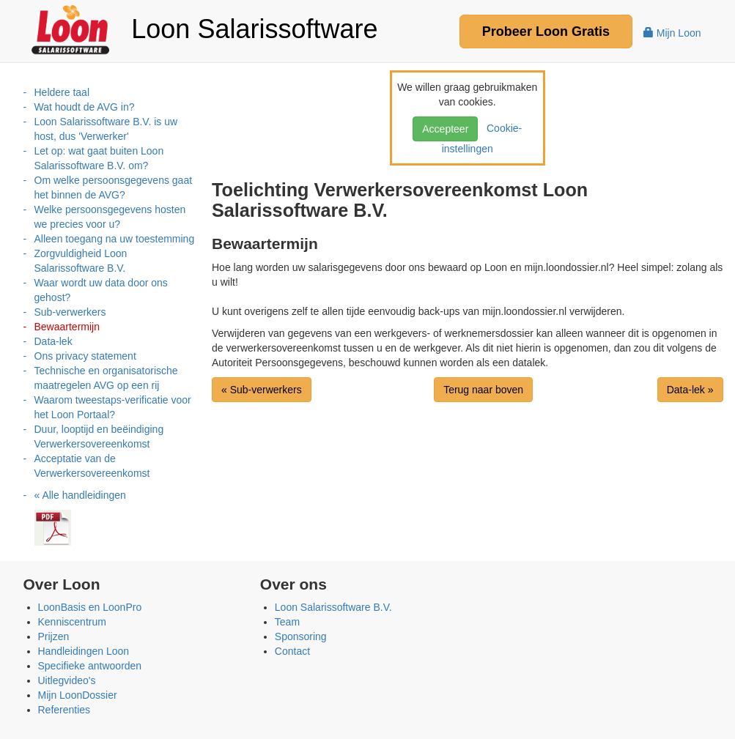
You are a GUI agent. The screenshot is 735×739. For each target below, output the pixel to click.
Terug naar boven (483, 390)
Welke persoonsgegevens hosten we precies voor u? (110, 217)
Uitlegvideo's (67, 680)
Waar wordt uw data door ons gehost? (101, 290)
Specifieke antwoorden (90, 666)
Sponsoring (301, 636)
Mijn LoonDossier (77, 695)
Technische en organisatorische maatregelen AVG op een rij (106, 378)
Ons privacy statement (85, 356)
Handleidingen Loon (84, 651)
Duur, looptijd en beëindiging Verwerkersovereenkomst (99, 436)
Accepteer (445, 129)
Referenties (64, 710)
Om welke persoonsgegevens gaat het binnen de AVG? (113, 187)
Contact (292, 651)
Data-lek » (690, 390)
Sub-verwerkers (70, 312)
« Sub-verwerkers (261, 390)
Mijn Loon (672, 33)
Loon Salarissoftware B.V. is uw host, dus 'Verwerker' (106, 129)
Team (287, 622)
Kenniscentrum (72, 622)
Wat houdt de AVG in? (84, 107)
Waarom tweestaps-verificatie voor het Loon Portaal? (112, 407)
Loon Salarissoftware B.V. (333, 607)
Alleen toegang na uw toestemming (114, 239)
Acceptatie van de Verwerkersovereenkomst (92, 466)
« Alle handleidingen (80, 495)
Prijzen (54, 636)
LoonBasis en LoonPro (90, 607)
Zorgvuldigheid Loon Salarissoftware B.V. (81, 261)
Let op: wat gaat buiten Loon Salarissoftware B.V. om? (99, 158)
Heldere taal (62, 92)
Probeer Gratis (546, 31)
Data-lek (53, 341)
